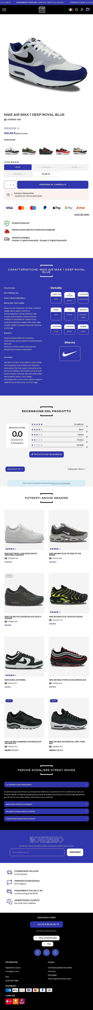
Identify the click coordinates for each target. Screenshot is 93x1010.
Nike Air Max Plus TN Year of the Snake (65, 554)
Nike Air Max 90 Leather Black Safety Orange (23, 617)
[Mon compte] (82, 9)
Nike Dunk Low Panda (15, 680)
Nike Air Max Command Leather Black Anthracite (23, 742)
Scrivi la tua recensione (46, 454)
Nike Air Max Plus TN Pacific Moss (65, 617)
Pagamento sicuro (13, 968)
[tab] (46, 784)
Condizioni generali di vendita (60, 968)
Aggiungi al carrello (52, 185)
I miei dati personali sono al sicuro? (20, 819)
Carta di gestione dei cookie (59, 979)
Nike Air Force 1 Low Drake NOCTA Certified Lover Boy (21, 554)
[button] (76, 9)
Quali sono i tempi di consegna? (19, 804)
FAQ (7, 977)
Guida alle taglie (81, 214)
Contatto (52, 971)
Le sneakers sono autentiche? (19, 785)
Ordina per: (72, 469)
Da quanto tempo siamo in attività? (20, 811)
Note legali (52, 975)
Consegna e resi (12, 971)
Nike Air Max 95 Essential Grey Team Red (67, 742)
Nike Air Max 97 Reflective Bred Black (67, 680)
